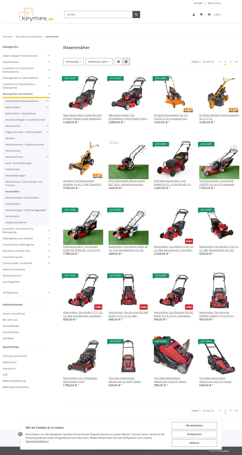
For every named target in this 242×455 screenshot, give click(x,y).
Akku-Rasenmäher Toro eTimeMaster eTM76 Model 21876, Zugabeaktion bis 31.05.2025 (128, 117)
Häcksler (10, 138)
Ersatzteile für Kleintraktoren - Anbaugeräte (20, 86)
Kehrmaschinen (14, 156)
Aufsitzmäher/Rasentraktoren (22, 101)
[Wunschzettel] (201, 14)
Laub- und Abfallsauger (18, 163)
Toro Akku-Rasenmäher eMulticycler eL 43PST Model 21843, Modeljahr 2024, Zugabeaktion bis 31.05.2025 (125, 380)
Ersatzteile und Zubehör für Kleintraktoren (18, 70)
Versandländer (11, 326)
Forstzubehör (12, 125)
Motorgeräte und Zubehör (18, 93)
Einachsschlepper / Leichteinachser (25, 119)
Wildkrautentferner (16, 222)
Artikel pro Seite (97, 61)
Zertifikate (8, 338)
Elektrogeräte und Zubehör (18, 238)
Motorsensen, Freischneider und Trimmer (23, 183)
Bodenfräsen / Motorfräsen (20, 113)
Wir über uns (10, 319)
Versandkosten (11, 332)
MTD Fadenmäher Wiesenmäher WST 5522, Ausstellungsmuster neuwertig (127, 182)
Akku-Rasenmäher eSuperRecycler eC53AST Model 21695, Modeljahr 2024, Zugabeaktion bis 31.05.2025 (82, 117)
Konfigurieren (194, 434)
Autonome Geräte (13, 257)
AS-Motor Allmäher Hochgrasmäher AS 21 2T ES (219, 117)
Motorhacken (12, 169)
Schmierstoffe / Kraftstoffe (17, 263)
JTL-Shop (224, 450)
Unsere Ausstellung (14, 313)
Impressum (9, 368)
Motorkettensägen (15, 175)
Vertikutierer (12, 216)
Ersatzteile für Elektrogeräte (18, 244)
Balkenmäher (12, 107)
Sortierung (72, 61)
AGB (5, 374)
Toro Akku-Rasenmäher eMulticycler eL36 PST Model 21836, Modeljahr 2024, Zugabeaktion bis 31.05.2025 (170, 380)
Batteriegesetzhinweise (16, 387)
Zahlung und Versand (15, 356)
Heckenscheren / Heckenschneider (24, 144)
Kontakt (198, 3)
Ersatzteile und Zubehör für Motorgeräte (18, 230)
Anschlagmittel (11, 281)
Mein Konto (214, 3)
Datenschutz (10, 362)
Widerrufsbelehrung (14, 380)
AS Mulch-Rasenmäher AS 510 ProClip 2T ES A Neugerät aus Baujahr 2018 (171, 117)
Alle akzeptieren (194, 425)
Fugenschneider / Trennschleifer (23, 132)
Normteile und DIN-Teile (16, 250)
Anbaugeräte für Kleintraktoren (20, 77)
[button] (193, 14)
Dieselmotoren (11, 62)
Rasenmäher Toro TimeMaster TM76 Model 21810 (80, 380)
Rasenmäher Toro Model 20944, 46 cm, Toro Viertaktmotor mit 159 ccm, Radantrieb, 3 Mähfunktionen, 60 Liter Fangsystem (128, 248)
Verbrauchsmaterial (14, 269)
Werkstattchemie (12, 275)
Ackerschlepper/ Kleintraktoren (20, 55)
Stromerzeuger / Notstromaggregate (25, 210)
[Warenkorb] (214, 14)
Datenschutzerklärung (37, 441)
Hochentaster (13, 150)
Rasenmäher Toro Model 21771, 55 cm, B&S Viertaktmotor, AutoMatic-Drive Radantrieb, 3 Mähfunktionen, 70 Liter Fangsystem (82, 314)
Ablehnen (194, 443)
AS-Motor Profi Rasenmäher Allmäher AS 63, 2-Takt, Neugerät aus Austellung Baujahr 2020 (81, 182)
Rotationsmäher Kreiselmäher (22, 197)
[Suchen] (98, 14)
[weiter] (236, 62)
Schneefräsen (13, 203)
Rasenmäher (12, 191)
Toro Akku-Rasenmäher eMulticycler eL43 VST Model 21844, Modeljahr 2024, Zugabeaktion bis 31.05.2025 (215, 380)
